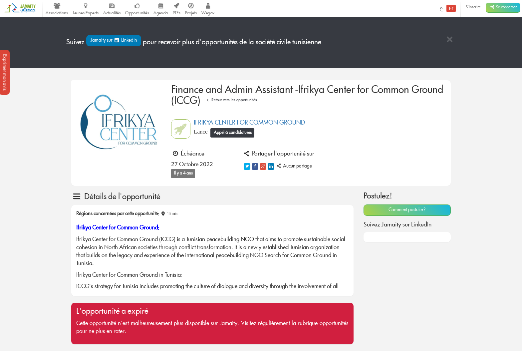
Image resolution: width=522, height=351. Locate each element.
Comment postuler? (407, 210)
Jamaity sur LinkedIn (114, 41)
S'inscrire (473, 7)
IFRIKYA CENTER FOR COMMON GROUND (249, 123)
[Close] (449, 40)
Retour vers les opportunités (231, 100)
